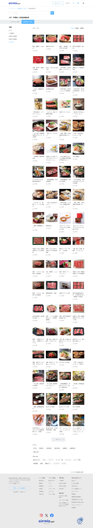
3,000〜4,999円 (13, 36)
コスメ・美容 (52, 494)
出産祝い (41, 488)
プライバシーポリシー (76, 505)
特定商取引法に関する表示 (77, 502)
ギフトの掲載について (76, 488)
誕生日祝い (41, 480)
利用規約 (73, 494)
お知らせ (73, 480)
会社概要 (73, 507)
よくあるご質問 (75, 483)
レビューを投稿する (20, 488)
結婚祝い (41, 483)
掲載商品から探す (22, 8)
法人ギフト (57, 3)
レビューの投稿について (15, 483)
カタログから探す (15, 21)
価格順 (82, 28)
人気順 (72, 28)
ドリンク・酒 (52, 488)
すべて (10, 30)
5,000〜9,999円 (13, 39)
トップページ (12, 8)
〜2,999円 (11, 33)
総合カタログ (52, 480)
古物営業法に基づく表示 (77, 499)
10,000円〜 (12, 42)
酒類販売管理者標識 (76, 496)
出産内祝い (41, 491)
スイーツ (51, 486)
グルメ (50, 483)
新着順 (77, 28)
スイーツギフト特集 (63, 500)
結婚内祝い (41, 486)
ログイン (68, 3)
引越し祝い (41, 494)
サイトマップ (74, 491)
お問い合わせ (74, 486)
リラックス (51, 491)
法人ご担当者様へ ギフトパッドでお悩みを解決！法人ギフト (64, 504)
